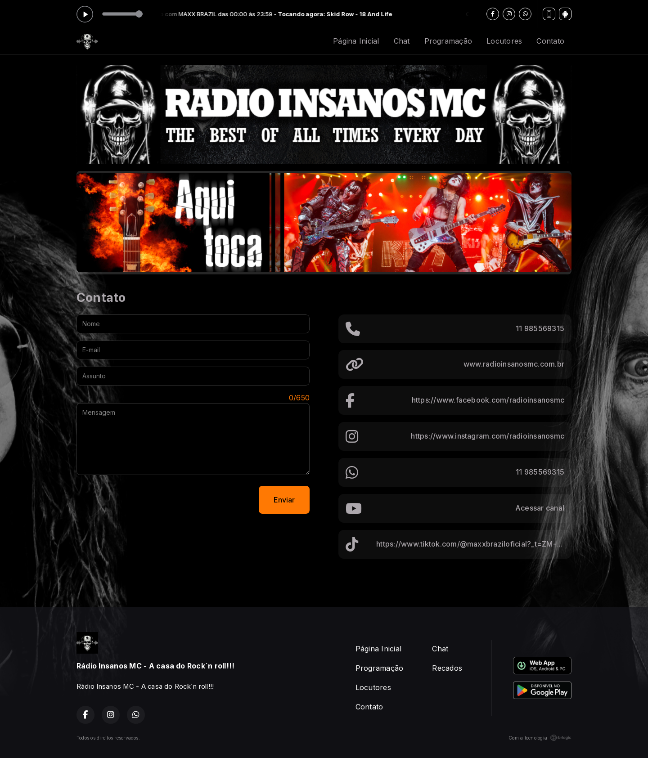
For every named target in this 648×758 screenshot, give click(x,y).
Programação (448, 40)
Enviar (284, 499)
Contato (550, 40)
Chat (402, 40)
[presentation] (144, 499)
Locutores (504, 40)
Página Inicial (356, 40)
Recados (447, 668)
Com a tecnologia (540, 738)
